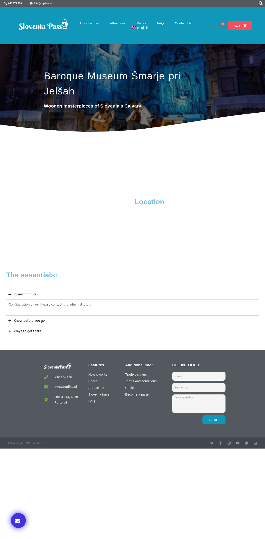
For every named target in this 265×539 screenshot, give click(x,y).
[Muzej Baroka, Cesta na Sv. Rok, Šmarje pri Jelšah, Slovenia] (69, 230)
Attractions (118, 23)
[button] (261, 3)
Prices (141, 23)
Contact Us (183, 23)
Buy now (208, 493)
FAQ (160, 23)
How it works (89, 23)
